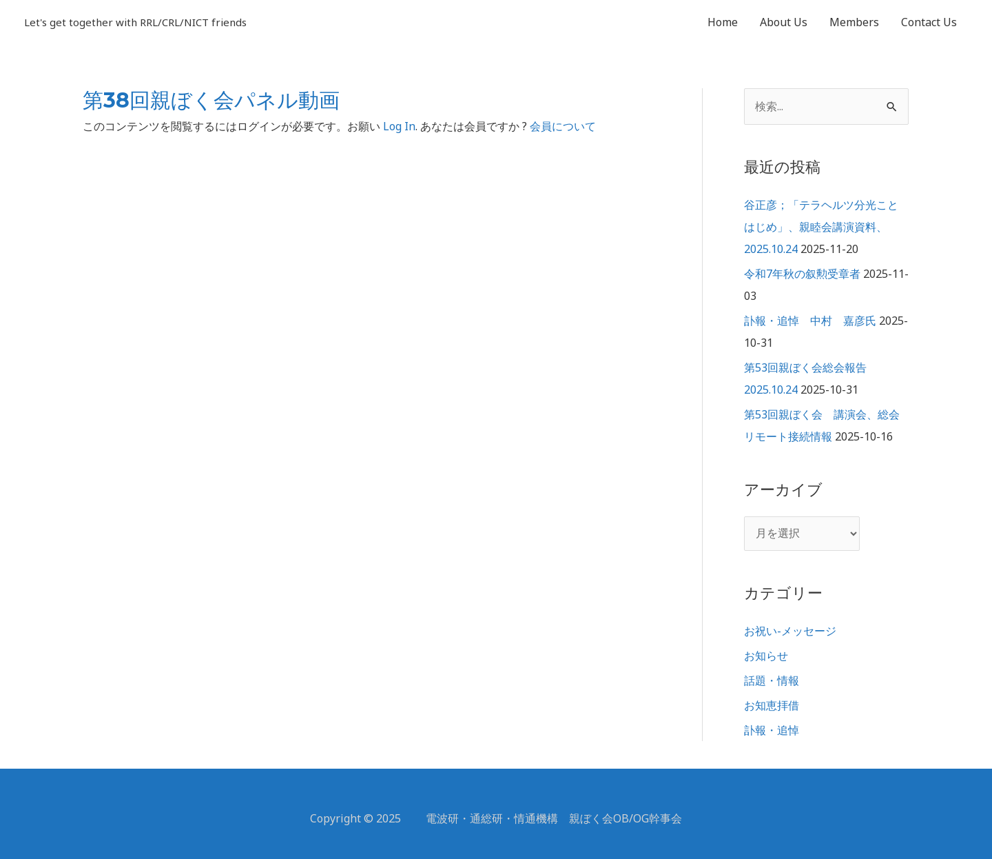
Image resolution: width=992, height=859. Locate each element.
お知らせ (766, 655)
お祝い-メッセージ (790, 630)
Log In (399, 126)
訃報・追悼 (771, 730)
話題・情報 (771, 680)
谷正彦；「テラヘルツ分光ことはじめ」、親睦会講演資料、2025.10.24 (821, 226)
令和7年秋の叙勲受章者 (802, 273)
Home (722, 22)
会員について (563, 126)
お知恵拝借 (771, 705)
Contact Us (929, 22)
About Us (783, 22)
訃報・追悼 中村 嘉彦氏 (810, 320)
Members (854, 22)
